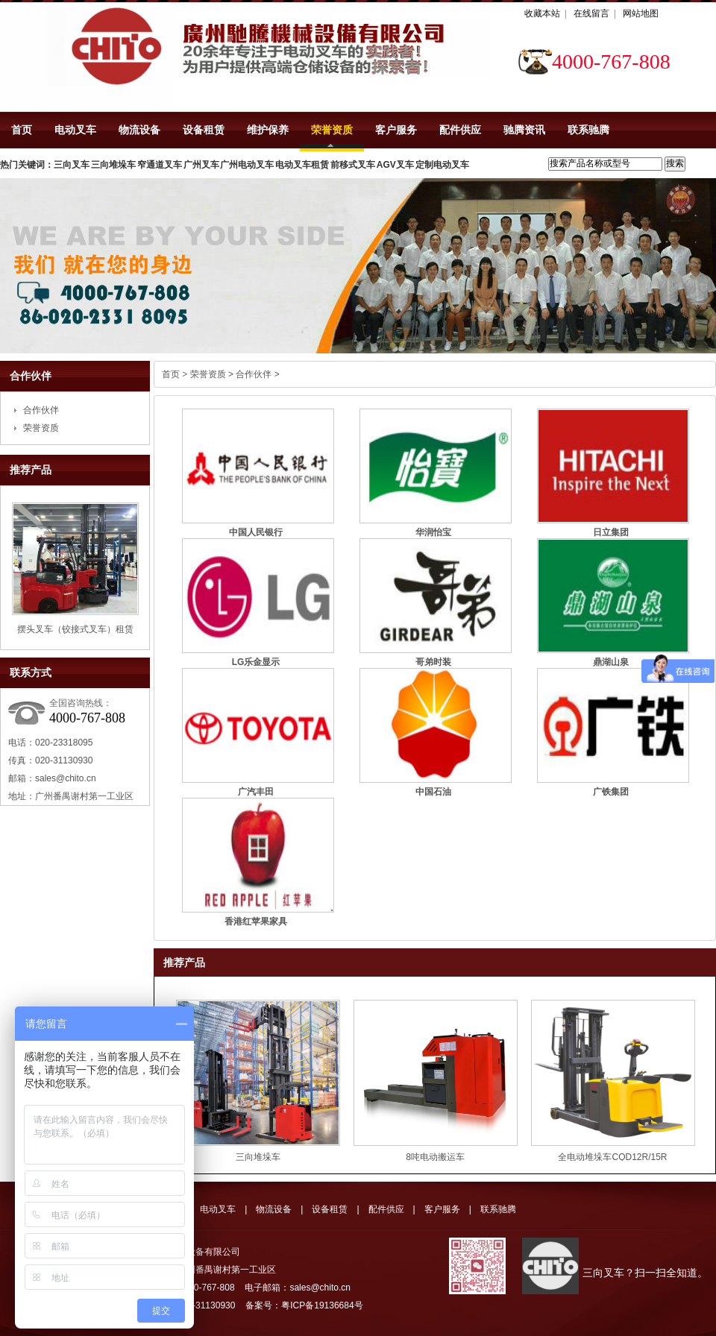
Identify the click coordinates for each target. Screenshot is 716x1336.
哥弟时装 (433, 662)
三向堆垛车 (258, 1157)
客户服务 (396, 130)
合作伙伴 (30, 376)
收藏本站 (542, 13)
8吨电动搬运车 (435, 1157)
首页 (21, 130)
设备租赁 (203, 130)
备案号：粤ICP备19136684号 (303, 1305)
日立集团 (611, 532)
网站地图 (641, 13)
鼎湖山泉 (611, 662)
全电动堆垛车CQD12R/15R (612, 1157)
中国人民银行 (256, 532)
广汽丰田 (256, 792)
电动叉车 (75, 130)
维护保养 (268, 130)
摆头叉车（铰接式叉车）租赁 (75, 629)
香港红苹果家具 (255, 921)
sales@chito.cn (65, 778)
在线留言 (591, 13)
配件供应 (460, 130)
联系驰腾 (588, 130)
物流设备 (139, 130)
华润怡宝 (433, 532)
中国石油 (433, 792)
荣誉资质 (332, 130)
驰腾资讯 (524, 130)
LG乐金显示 (256, 662)
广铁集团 (611, 792)
